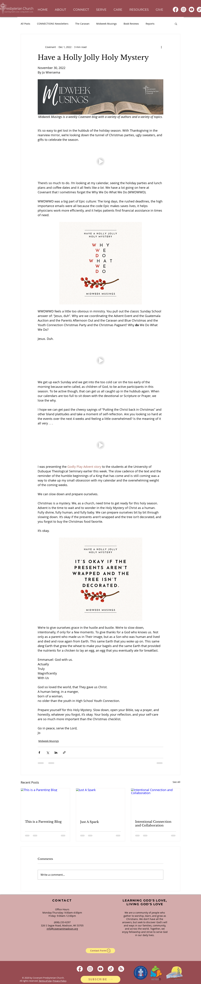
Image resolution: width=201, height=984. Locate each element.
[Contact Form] (100, 950)
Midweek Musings (106, 23)
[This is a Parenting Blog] (45, 802)
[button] (60, 10)
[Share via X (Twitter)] (47, 752)
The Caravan (82, 23)
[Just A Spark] (100, 802)
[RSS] (121, 969)
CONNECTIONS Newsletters (52, 23)
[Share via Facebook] (39, 752)
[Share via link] (64, 752)
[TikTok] (111, 969)
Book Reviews (131, 23)
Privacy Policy (59, 980)
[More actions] (161, 47)
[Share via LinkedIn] (56, 752)
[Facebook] (175, 9)
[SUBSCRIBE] (100, 979)
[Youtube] (191, 9)
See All (176, 782)
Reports (150, 23)
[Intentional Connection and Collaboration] (155, 802)
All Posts (25, 23)
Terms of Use (45, 980)
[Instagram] (183, 9)
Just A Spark (89, 822)
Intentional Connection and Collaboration (153, 823)
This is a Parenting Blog (43, 822)
